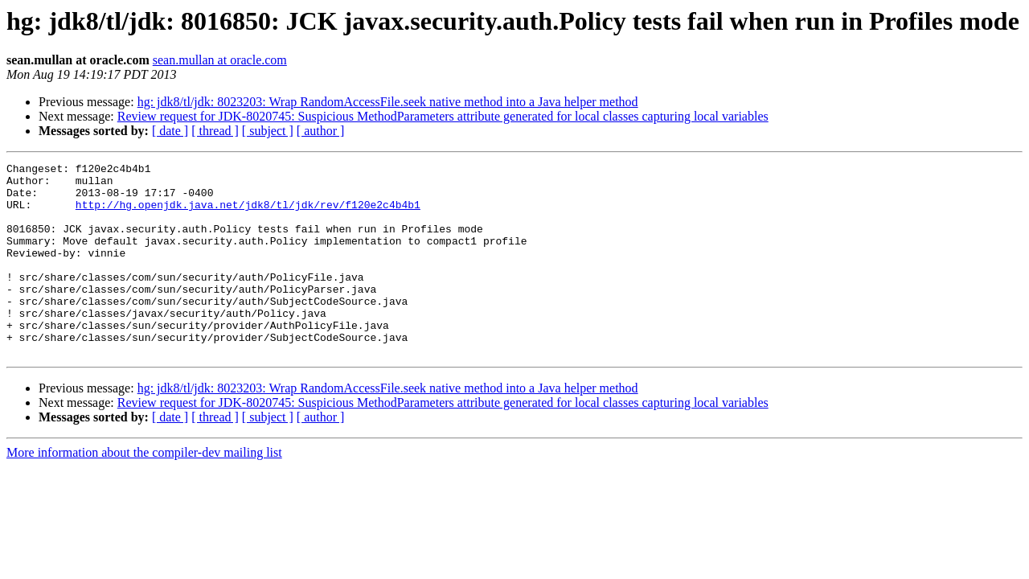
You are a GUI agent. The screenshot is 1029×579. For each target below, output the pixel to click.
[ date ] (170, 131)
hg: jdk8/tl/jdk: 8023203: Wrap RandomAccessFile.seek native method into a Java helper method (387, 102)
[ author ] (321, 131)
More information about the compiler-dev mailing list (144, 491)
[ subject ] (267, 131)
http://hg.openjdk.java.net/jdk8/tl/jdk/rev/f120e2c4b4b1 (248, 214)
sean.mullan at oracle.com (220, 60)
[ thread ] (215, 131)
